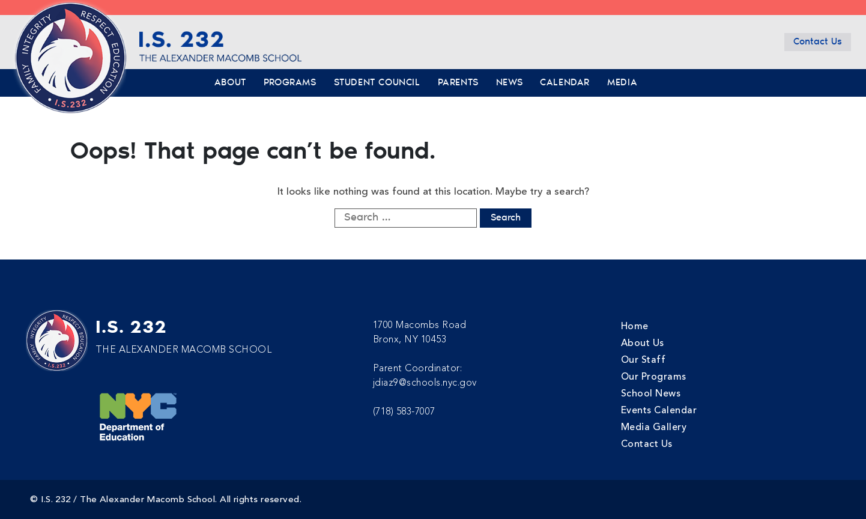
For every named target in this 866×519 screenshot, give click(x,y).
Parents (458, 83)
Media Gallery (654, 427)
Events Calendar (659, 410)
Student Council (377, 83)
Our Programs (653, 377)
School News (651, 393)
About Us (642, 343)
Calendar (565, 83)
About (230, 83)
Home (635, 326)
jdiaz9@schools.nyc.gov (425, 382)
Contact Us (817, 42)
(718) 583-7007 (404, 411)
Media (622, 83)
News (509, 83)
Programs (290, 83)
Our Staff (643, 360)
